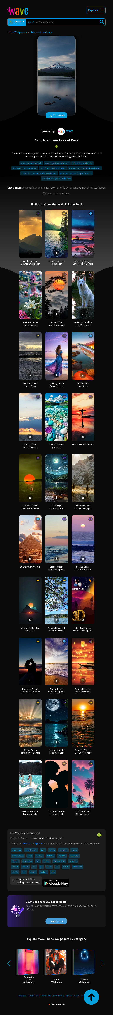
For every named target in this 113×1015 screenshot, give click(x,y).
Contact (22, 995)
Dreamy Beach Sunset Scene (56, 384)
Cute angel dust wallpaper (57, 163)
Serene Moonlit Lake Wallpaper (56, 751)
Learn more (56, 921)
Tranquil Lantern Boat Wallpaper (83, 690)
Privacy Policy (72, 995)
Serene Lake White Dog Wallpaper (83, 323)
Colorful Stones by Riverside (56, 446)
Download (56, 116)
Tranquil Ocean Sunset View (30, 384)
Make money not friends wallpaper (84, 168)
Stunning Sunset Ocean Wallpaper (83, 751)
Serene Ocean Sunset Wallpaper (56, 568)
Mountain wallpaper (42, 32)
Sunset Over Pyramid (30, 566)
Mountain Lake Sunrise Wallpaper (82, 507)
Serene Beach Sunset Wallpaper (56, 690)
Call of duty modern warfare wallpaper (39, 173)
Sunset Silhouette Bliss (83, 444)
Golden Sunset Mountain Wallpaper (30, 262)
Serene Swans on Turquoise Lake (30, 812)
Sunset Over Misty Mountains (56, 323)
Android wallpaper (33, 843)
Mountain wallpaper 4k (31, 163)
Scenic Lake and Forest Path (56, 262)
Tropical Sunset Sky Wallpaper (82, 812)
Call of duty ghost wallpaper (52, 168)
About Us (33, 995)
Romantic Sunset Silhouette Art (56, 812)
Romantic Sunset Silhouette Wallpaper (30, 690)
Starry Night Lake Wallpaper (56, 507)
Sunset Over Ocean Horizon (30, 446)
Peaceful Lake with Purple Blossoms (56, 629)
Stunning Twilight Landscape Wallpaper (83, 262)
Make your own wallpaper (24, 168)
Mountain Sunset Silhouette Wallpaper (83, 629)
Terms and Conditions (51, 995)
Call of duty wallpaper (82, 163)
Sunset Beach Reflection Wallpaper (30, 751)
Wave (65, 131)
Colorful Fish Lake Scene (83, 384)
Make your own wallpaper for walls (76, 173)
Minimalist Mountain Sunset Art (30, 629)
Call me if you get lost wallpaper (56, 178)
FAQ (83, 995)
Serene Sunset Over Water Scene (30, 507)
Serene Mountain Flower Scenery (30, 323)
